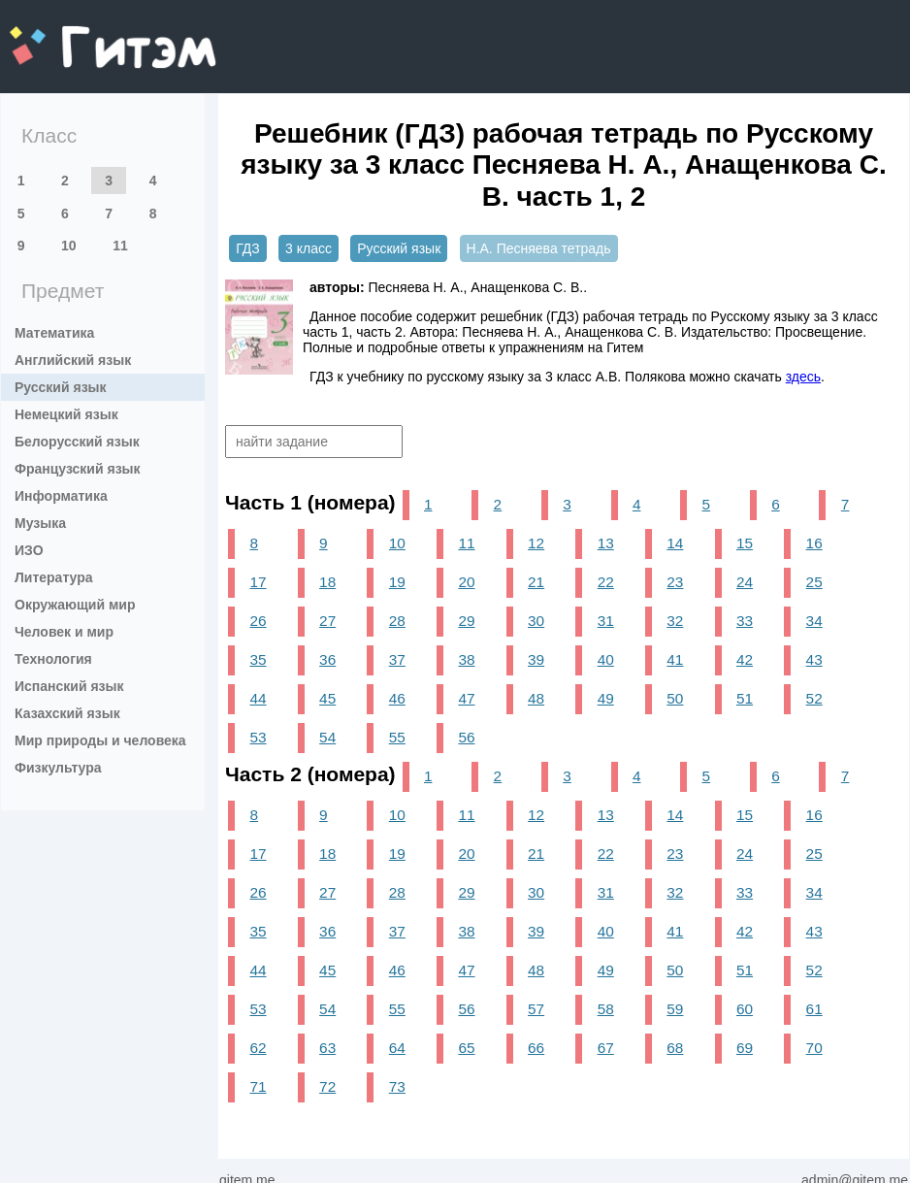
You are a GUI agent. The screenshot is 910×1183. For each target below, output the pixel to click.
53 (257, 737)
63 (327, 1047)
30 (536, 620)
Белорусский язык (77, 441)
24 (744, 582)
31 (606, 620)
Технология (53, 659)
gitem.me (60, 34)
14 (674, 543)
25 (814, 582)
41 (674, 659)
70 (814, 1047)
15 (744, 543)
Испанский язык (69, 686)
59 (674, 1009)
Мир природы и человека (100, 740)
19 (397, 582)
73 (397, 1086)
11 (120, 245)
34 (814, 620)
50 (674, 698)
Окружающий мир (75, 604)
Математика (54, 333)
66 (536, 1047)
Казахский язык (67, 713)
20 (466, 582)
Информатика (61, 496)
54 (327, 737)
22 (606, 582)
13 (606, 543)
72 (327, 1086)
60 (744, 1009)
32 (674, 620)
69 (744, 1047)
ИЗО (29, 550)
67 (606, 1047)
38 (466, 659)
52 (814, 698)
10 (69, 245)
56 (466, 737)
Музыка (40, 523)
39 (536, 659)
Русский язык (61, 387)
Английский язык (73, 360)
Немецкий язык (66, 414)
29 (466, 620)
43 (814, 659)
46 (397, 698)
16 (814, 543)
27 (327, 620)
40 (606, 659)
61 (814, 1009)
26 (257, 620)
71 (257, 1086)
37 (397, 659)
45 (327, 698)
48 (536, 698)
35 (257, 659)
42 (744, 659)
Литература (54, 577)
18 (327, 582)
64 (397, 1047)
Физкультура (58, 767)
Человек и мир (64, 632)
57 (536, 1009)
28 (397, 620)
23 (674, 582)
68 (674, 1047)
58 (606, 1009)
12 (536, 543)
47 (466, 698)
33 (744, 620)
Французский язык (78, 468)
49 (606, 698)
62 (257, 1047)
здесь (803, 376)
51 (744, 698)
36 (327, 659)
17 (257, 582)
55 (397, 737)
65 (466, 1047)
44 (257, 698)
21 (536, 582)
